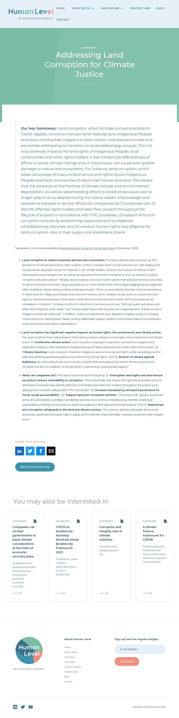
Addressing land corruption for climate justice (88, 248)
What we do (70, 652)
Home (61, 8)
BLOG (160, 8)
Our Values (69, 662)
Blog (66, 676)
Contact (63, 19)
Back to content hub (34, 467)
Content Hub (140, 8)
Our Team (69, 657)
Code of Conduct (72, 666)
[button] (83, 8)
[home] (31, 14)
